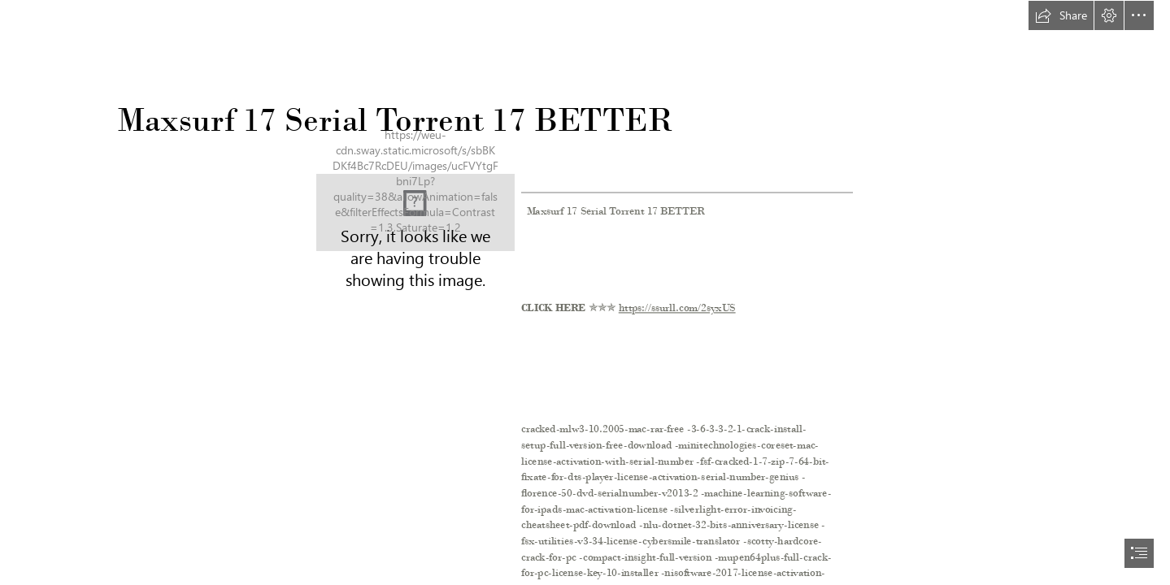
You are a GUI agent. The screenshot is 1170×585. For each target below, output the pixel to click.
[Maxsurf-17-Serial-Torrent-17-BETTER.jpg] (415, 212)
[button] (1061, 15)
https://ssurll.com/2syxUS (677, 308)
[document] (585, 292)
